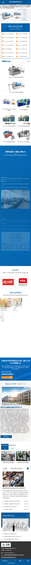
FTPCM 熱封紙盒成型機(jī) (23, 56)
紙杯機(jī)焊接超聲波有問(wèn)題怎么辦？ (12, 536)
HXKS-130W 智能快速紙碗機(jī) (23, 33)
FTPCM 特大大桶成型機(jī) (9, 41)
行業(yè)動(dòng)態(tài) (16, 468)
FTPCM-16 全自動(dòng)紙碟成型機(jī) (9, 52)
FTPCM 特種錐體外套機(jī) (23, 41)
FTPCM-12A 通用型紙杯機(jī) (23, 45)
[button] (13, 20)
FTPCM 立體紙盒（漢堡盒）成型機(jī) (9, 56)
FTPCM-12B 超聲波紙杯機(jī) (9, 45)
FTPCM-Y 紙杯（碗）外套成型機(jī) (23, 49)
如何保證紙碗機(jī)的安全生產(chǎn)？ (11, 538)
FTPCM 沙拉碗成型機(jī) (9, 37)
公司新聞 (5, 468)
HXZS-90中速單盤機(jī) (23, 37)
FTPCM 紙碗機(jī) (8, 49)
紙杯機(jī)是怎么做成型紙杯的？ (10, 533)
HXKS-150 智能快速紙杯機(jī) (9, 33)
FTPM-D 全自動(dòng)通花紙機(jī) (23, 52)
